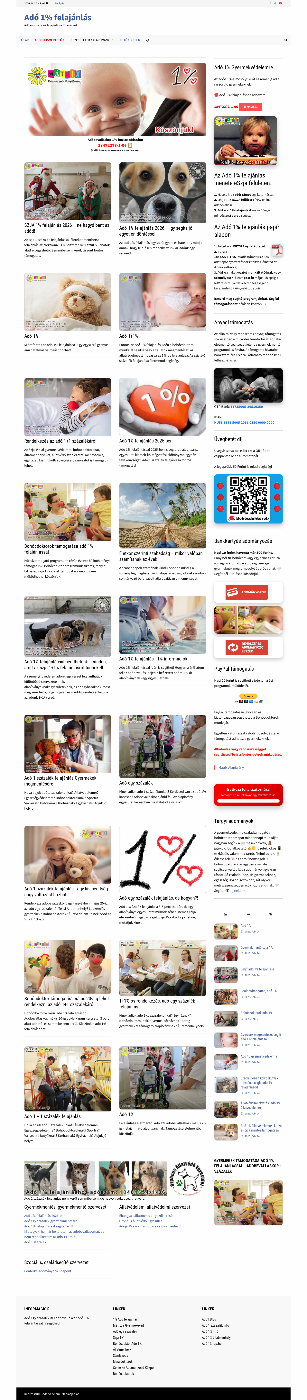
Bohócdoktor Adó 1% (127, 1343)
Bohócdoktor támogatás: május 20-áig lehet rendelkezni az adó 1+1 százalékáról (66, 1001)
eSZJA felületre (242, 199)
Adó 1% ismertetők (49, 40)
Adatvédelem (51, 1394)
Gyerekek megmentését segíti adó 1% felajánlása (261, 1036)
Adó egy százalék (136, 783)
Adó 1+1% (128, 336)
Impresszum (32, 1394)
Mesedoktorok (123, 1361)
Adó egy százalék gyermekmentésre (50, 1221)
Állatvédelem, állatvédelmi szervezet (154, 1207)
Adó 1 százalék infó (215, 1325)
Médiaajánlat (70, 1394)
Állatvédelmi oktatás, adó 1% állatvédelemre (260, 1105)
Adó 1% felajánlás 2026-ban (44, 1215)
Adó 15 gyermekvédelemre (259, 1056)
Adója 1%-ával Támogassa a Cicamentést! (150, 1226)
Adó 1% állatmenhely (216, 1337)
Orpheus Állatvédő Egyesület (140, 1221)
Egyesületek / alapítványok (92, 40)
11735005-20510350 (246, 406)
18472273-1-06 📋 (115, 145)
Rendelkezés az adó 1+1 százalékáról (60, 441)
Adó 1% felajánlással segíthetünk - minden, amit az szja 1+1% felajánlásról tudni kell (65, 664)
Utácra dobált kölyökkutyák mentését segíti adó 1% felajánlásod (259, 1082)
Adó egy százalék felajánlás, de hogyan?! (158, 898)
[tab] (225, 914)
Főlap (24, 40)
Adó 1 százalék (35, 1242)
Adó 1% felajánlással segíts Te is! (48, 1226)
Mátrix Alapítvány (231, 767)
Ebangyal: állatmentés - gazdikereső (146, 1215)
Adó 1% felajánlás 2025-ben (145, 441)
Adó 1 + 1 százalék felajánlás (52, 1116)
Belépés (59, 3)
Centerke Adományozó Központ (47, 1271)
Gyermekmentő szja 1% (257, 947)
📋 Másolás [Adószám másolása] (250, 107)
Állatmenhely (122, 1349)
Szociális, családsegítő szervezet (56, 1262)
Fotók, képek (130, 40)
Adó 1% (31, 336)
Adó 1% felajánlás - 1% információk (153, 659)
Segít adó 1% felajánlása (257, 969)
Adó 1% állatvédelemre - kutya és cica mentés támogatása (261, 1128)
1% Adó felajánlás (125, 1319)
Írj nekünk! (238, 890)
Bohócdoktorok (123, 1374)
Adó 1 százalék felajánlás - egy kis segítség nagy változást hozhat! (66, 891)
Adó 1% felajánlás (57, 17)
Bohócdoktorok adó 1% (256, 1013)
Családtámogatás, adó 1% (259, 991)
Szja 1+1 (119, 1337)
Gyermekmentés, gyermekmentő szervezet (65, 1207)
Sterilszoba (120, 1355)
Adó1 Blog (209, 1319)
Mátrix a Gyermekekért (128, 1325)
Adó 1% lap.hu (212, 1343)
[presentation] (225, 914)
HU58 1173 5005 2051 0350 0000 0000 (244, 422)
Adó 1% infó (210, 1331)
